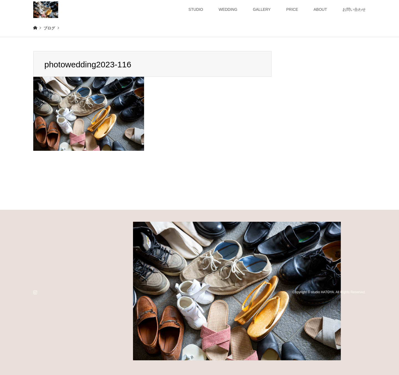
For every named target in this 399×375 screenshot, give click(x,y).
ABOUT (320, 9)
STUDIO (195, 9)
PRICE (292, 9)
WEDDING (228, 9)
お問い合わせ (354, 9)
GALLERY (262, 9)
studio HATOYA (322, 292)
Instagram (35, 292)
